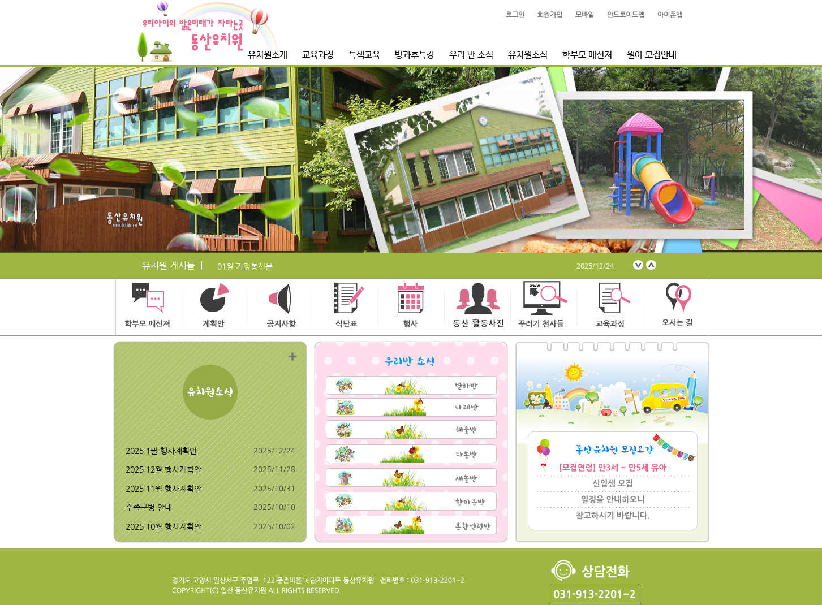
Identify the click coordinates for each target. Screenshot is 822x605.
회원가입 (549, 15)
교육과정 (318, 55)
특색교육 (364, 55)
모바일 (584, 15)
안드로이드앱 (625, 15)
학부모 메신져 (587, 55)
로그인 (515, 15)
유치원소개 (267, 55)
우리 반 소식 (471, 55)
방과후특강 (414, 55)
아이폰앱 (669, 15)
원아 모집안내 (652, 55)
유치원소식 (528, 55)
